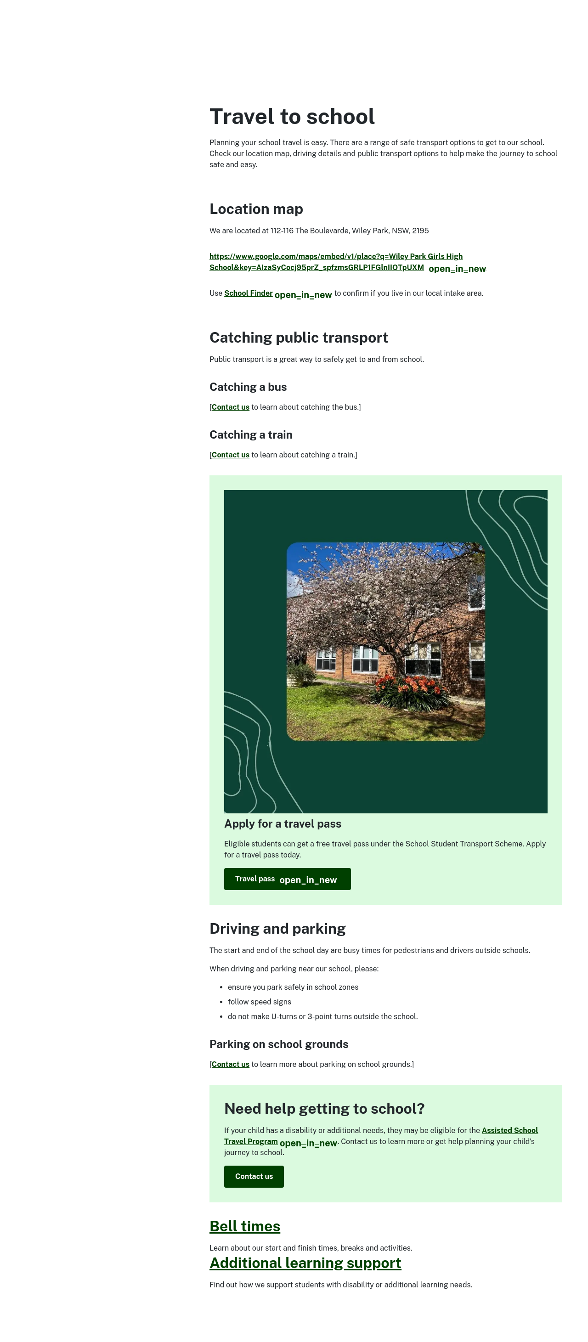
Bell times (244, 1226)
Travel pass (293, 879)
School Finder (278, 293)
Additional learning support (305, 1262)
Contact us (230, 407)
